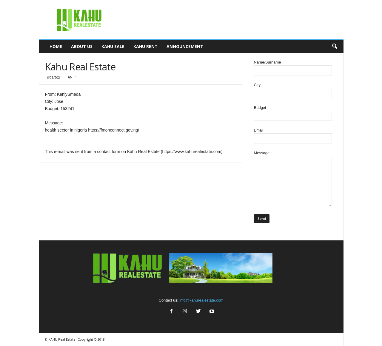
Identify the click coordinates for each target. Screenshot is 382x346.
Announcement (185, 46)
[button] (334, 46)
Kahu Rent (145, 46)
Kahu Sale (112, 46)
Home (56, 46)
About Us (82, 46)
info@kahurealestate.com (201, 300)
